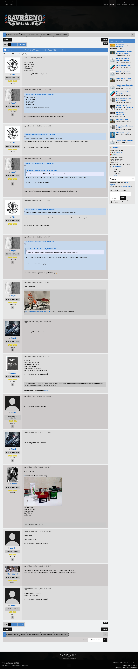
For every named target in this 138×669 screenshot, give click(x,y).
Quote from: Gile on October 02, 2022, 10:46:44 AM (39, 162)
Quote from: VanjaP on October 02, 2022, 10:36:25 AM (40, 133)
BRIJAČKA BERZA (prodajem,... (121, 105)
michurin (13, 372)
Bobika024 (125, 59)
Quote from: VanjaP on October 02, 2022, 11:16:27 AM (40, 208)
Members (116, 146)
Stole (129, 77)
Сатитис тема (120, 139)
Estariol (46, 389)
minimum (127, 70)
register (112, 183)
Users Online (117, 166)
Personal (113, 178)
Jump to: (85, 638)
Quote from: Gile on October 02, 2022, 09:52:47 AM (39, 93)
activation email (126, 185)
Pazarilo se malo (121, 43)
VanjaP (124, 99)
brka (115, 174)
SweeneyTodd (120, 113)
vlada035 (126, 52)
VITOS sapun (120, 111)
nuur (129, 64)
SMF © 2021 (123, 661)
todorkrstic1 (119, 45)
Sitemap (134, 666)
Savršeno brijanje (7, 662)
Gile (13, 73)
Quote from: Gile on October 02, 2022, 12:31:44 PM (39, 240)
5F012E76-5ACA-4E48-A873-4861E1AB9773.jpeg (37, 310)
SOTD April (119, 118)
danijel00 (13, 547)
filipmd (13, 337)
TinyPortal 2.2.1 (119, 666)
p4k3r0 (13, 411)
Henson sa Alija (121, 64)
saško (119, 85)
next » (105, 38)
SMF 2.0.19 (116, 661)
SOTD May (119, 70)
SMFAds (125, 664)
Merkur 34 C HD (121, 77)
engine (128, 131)
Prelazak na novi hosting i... (124, 84)
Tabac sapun (120, 131)
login (126, 181)
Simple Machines (131, 661)
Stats (114, 153)
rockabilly (13, 482)
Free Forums (132, 664)
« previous (7, 38)
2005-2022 (128, 666)
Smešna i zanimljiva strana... (124, 124)
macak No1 (129, 106)
